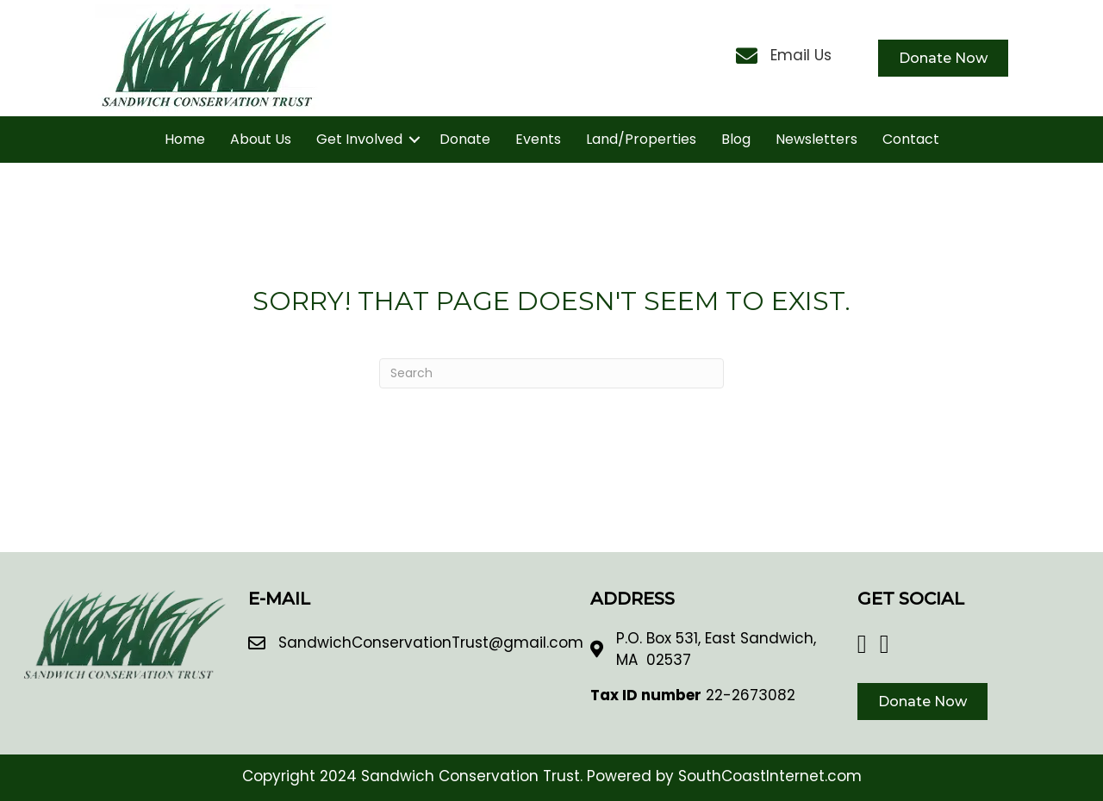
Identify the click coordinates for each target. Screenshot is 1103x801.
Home (185, 139)
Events (538, 139)
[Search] (551, 373)
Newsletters (816, 139)
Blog (736, 139)
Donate (464, 139)
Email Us (801, 55)
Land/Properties (641, 139)
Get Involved (359, 139)
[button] (414, 139)
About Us (260, 139)
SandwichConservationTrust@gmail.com (430, 642)
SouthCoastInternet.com (770, 776)
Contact (910, 139)
